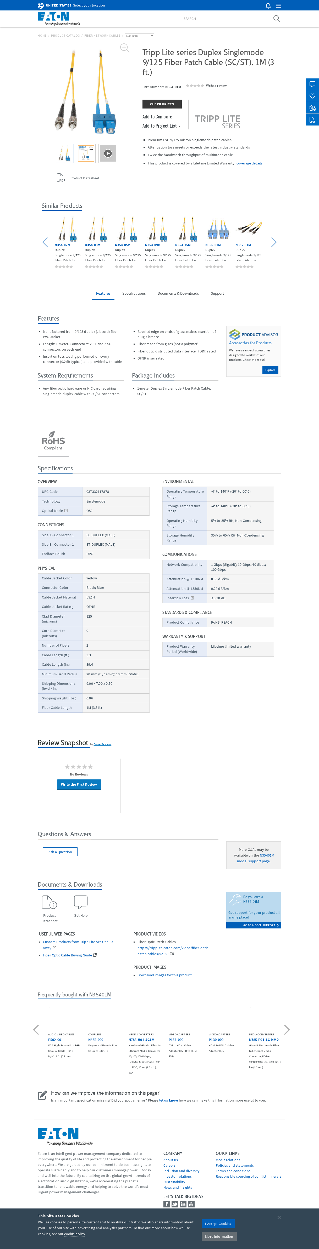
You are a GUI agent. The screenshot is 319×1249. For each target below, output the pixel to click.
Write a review (216, 85)
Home (42, 35)
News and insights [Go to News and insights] (177, 1187)
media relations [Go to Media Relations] (228, 1159)
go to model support (261, 925)
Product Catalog (65, 35)
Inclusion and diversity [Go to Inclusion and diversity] (181, 1170)
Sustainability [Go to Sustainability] (174, 1181)
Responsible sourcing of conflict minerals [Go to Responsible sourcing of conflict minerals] (248, 1176)
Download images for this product (165, 975)
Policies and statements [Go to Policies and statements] (235, 1165)
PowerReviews (103, 744)
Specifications (134, 293)
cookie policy (74, 1233)
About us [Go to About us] (170, 1159)
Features (103, 293)
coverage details (249, 163)
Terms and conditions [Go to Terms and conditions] (233, 1170)
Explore (270, 370)
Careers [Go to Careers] (169, 1165)
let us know (168, 1100)
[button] (278, 6)
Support (217, 293)
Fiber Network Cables (102, 35)
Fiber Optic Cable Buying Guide (67, 955)
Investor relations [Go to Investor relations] (177, 1176)
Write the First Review (79, 784)
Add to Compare (157, 116)
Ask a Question (60, 851)
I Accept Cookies (218, 1223)
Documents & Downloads (178, 293)
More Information (219, 1236)
